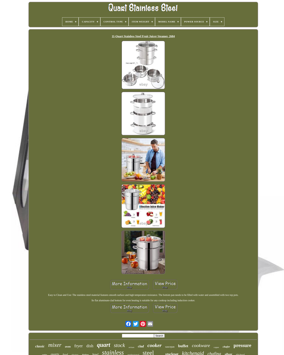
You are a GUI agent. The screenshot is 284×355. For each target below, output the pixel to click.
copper (216, 347)
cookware (201, 345)
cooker (154, 345)
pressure (242, 345)
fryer (78, 345)
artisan (131, 347)
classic (40, 346)
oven (68, 346)
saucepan (169, 346)
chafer (226, 346)
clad (141, 346)
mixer (54, 345)
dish (89, 346)
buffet (183, 346)
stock (119, 345)
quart (103, 345)
